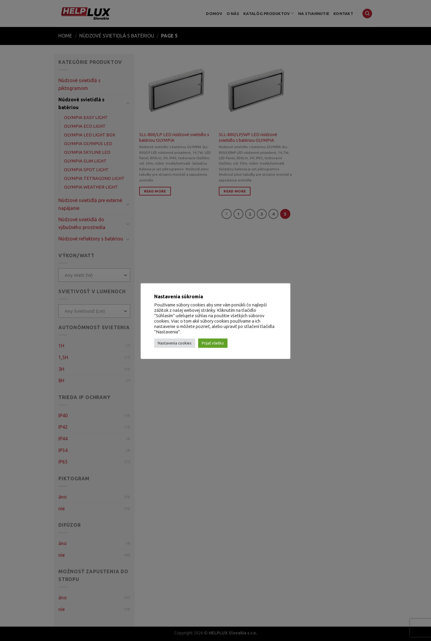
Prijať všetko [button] (213, 343)
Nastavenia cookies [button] (175, 343)
